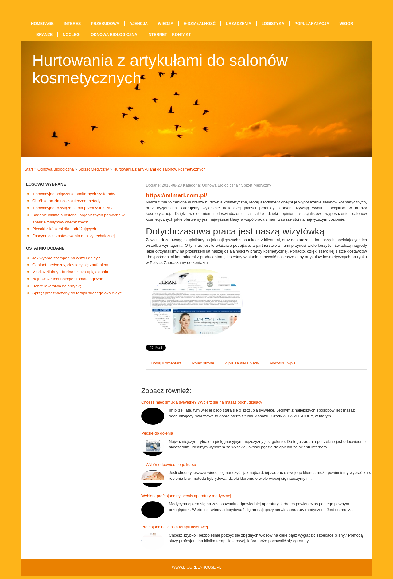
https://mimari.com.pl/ (176, 195)
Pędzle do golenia (157, 433)
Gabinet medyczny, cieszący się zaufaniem (70, 264)
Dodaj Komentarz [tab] (166, 363)
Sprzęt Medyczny (93, 169)
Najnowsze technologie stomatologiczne (67, 279)
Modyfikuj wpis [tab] (283, 363)
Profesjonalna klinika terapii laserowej (174, 527)
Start (29, 169)
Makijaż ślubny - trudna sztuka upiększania (70, 272)
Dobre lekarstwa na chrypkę (57, 286)
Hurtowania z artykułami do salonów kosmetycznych (159, 169)
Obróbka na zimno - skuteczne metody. (66, 201)
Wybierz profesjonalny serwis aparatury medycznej (186, 496)
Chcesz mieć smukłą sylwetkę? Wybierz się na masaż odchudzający (201, 402)
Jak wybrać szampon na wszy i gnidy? (66, 258)
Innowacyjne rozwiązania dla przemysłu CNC (72, 208)
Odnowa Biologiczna (55, 169)
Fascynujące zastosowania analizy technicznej (73, 236)
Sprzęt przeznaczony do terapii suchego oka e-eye (77, 293)
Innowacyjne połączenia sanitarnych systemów (73, 193)
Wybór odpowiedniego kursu (168, 464)
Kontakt (181, 34)
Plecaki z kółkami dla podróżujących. (64, 228)
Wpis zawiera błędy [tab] (242, 363)
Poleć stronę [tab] (203, 363)
